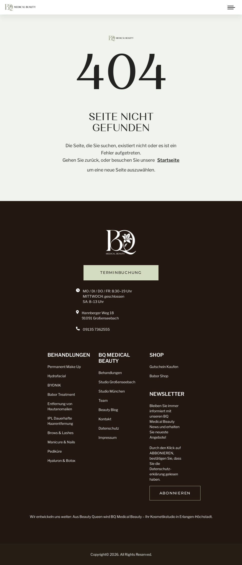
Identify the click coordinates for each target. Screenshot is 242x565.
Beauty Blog (108, 410)
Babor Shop (159, 376)
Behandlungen (110, 372)
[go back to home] (121, 244)
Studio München (111, 391)
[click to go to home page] (20, 7)
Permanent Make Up (64, 366)
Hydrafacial (57, 376)
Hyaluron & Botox (62, 460)
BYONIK (54, 385)
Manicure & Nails (61, 442)
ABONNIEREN (175, 493)
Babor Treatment (61, 394)
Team (103, 400)
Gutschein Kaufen (164, 366)
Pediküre (55, 451)
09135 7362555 (96, 329)
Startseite (168, 160)
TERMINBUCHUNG (121, 272)
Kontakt (104, 419)
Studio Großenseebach (116, 382)
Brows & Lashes (61, 433)
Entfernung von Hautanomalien (60, 406)
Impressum (107, 437)
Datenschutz (108, 428)
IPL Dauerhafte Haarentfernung (60, 421)
